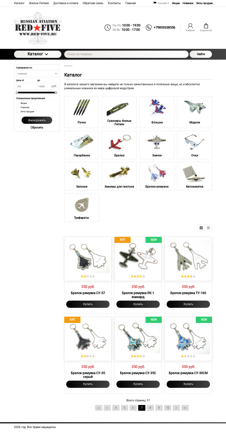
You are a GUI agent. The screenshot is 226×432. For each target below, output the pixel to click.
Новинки (188, 3)
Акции (176, 3)
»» (185, 407)
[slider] (88, 276)
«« (98, 407)
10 (167, 407)
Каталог (38, 54)
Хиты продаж (204, 3)
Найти (201, 54)
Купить (88, 304)
